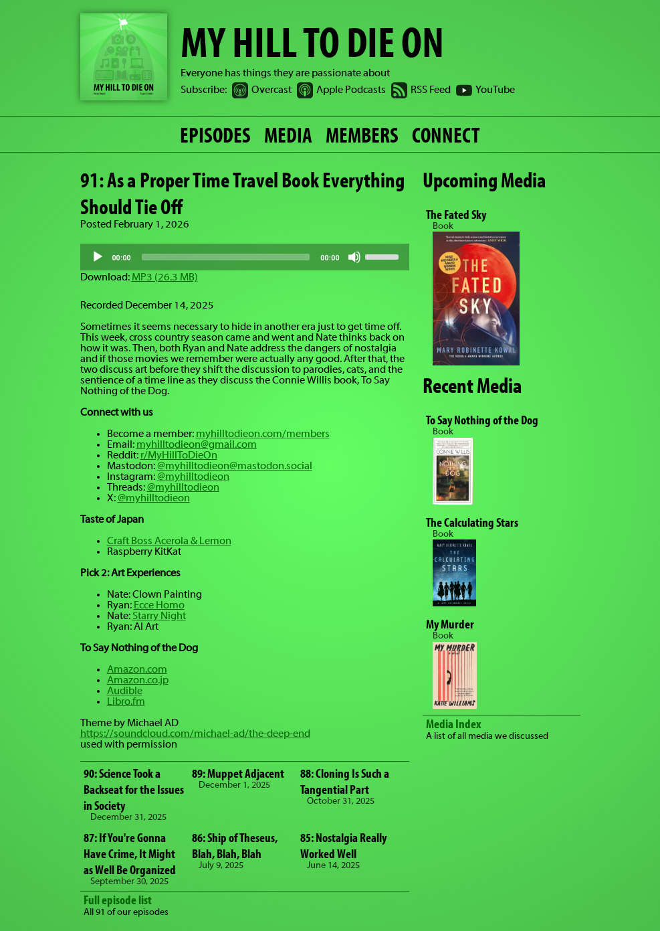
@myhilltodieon (193, 477)
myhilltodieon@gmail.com (196, 445)
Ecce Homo (159, 605)
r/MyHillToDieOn (178, 455)
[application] (244, 257)
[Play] (97, 257)
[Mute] (354, 257)
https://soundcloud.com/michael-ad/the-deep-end (195, 734)
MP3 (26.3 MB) (165, 277)
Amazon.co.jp (138, 680)
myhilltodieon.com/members (263, 434)
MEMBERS (362, 134)
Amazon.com (137, 670)
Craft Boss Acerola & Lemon (169, 541)
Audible (124, 691)
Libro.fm (126, 702)
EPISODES (215, 134)
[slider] (226, 257)
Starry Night (159, 616)
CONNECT (446, 134)
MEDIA (288, 134)
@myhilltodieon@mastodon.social (234, 466)
